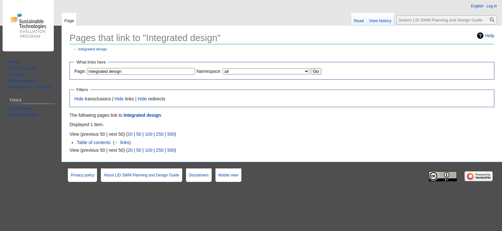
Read (359, 20)
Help (489, 35)
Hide (79, 98)
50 (139, 134)
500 (170, 134)
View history (380, 20)
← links (122, 142)
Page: (80, 71)
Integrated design (92, 49)
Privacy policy (82, 175)
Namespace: (209, 71)
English (477, 6)
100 (148, 134)
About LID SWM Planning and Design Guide (141, 175)
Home (14, 62)
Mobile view (228, 175)
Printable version (23, 115)
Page (69, 20)
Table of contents (93, 142)
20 (130, 134)
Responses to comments (30, 87)
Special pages (21, 108)
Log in (491, 6)
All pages (16, 75)
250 (159, 134)
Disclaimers (199, 175)
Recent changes (22, 81)
